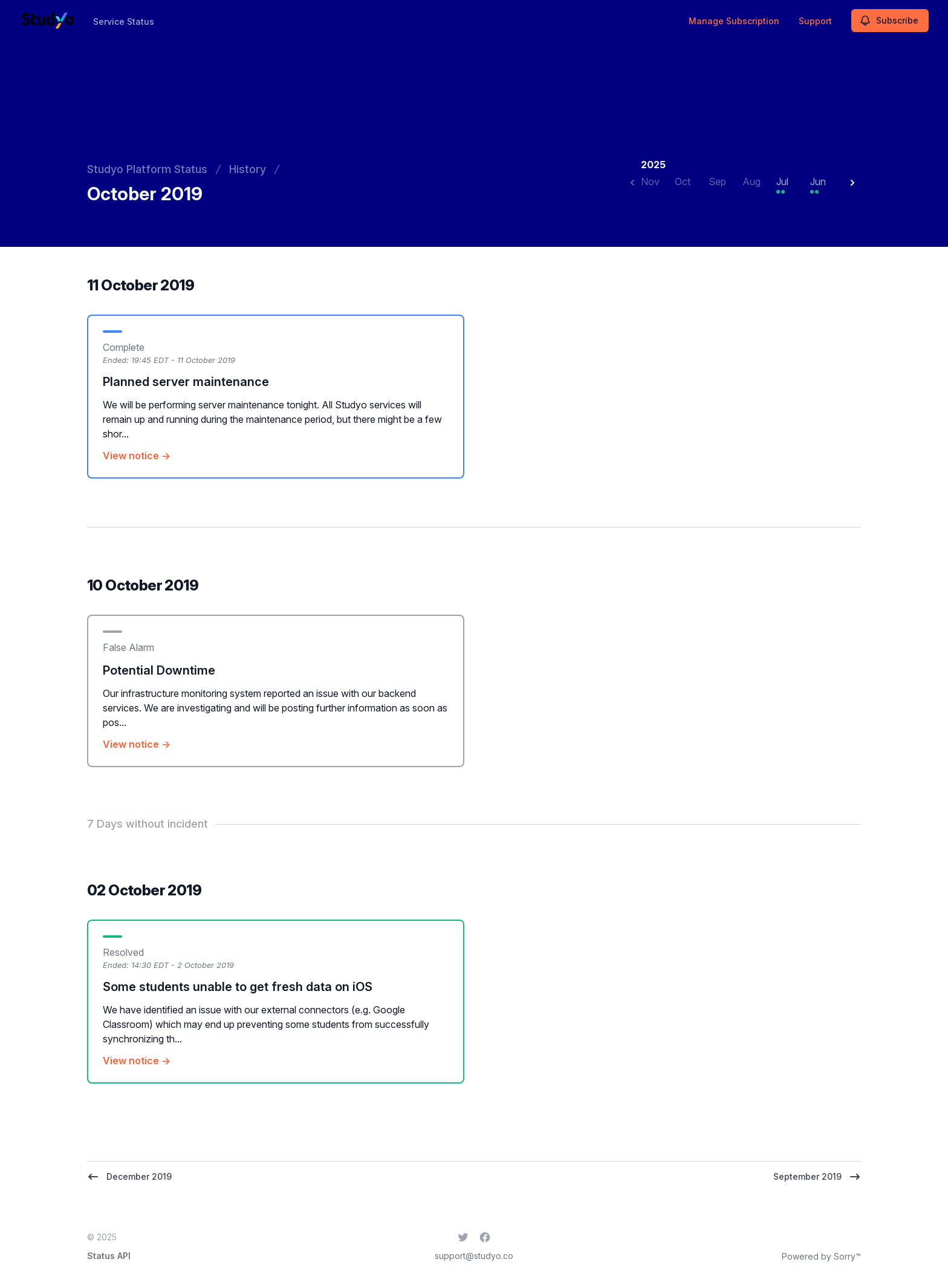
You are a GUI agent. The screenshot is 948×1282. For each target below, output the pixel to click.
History (247, 169)
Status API (109, 1256)
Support (815, 21)
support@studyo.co (474, 1256)
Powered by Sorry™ (821, 1256)
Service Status (123, 21)
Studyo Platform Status (147, 169)
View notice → (136, 456)
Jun (818, 181)
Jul (782, 181)
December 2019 (129, 1177)
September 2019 (817, 1177)
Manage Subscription (734, 21)
